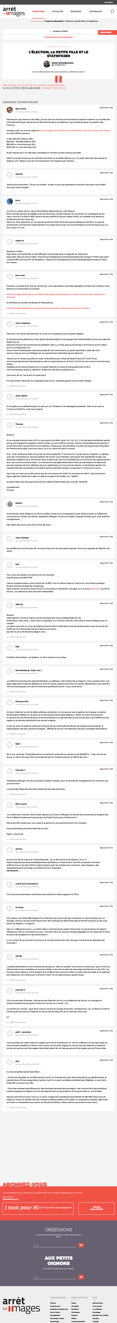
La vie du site (97, 1306)
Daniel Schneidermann (63, 63)
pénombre (95, 589)
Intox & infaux (55, 1312)
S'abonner (105, 32)
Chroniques (95, 11)
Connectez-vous (53, 88)
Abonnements (97, 1303)
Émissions (76, 11)
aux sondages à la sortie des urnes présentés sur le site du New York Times (74, 130)
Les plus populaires (78, 1321)
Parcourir (38, 11)
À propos (95, 1318)
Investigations (55, 1315)
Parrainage (96, 1312)
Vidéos (73, 1318)
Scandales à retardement (59, 1309)
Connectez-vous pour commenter (58, 37)
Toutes (73, 1303)
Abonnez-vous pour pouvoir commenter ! (34, 85)
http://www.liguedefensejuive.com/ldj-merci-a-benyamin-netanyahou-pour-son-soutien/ (48, 308)
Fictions (53, 1303)
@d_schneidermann (58, 65)
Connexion (108, 2)
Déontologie (54, 1321)
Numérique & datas (57, 1318)
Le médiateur (97, 1309)
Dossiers (74, 1315)
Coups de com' (55, 1306)
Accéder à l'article (58, 31)
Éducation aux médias (100, 1315)
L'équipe (95, 1321)
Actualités (57, 11)
